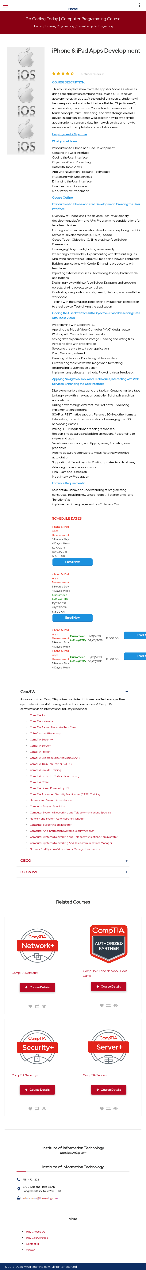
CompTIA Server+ (41, 745)
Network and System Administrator (51, 800)
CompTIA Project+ (41, 751)
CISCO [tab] (74, 860)
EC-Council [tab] (74, 872)
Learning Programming (59, 26)
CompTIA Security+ (41, 739)
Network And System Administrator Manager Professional (65, 849)
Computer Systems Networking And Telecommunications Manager (71, 843)
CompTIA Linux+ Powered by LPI (49, 788)
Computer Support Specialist (47, 806)
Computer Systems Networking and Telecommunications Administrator (73, 837)
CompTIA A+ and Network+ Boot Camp (53, 727)
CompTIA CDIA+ (40, 782)
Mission (30, 1250)
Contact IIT (32, 1243)
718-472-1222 (31, 1179)
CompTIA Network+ (41, 721)
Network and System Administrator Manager (57, 818)
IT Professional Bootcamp (45, 733)
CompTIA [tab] (74, 691)
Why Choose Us (35, 1231)
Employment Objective (69, 134)
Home (38, 26)
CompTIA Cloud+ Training (45, 770)
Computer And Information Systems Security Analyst (62, 830)
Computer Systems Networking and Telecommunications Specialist (71, 812)
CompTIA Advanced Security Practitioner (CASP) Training (65, 794)
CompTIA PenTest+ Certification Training (54, 776)
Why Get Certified (37, 1237)
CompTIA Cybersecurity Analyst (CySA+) (55, 757)
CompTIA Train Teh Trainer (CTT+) (51, 764)
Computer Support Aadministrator (50, 824)
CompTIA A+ (37, 715)
